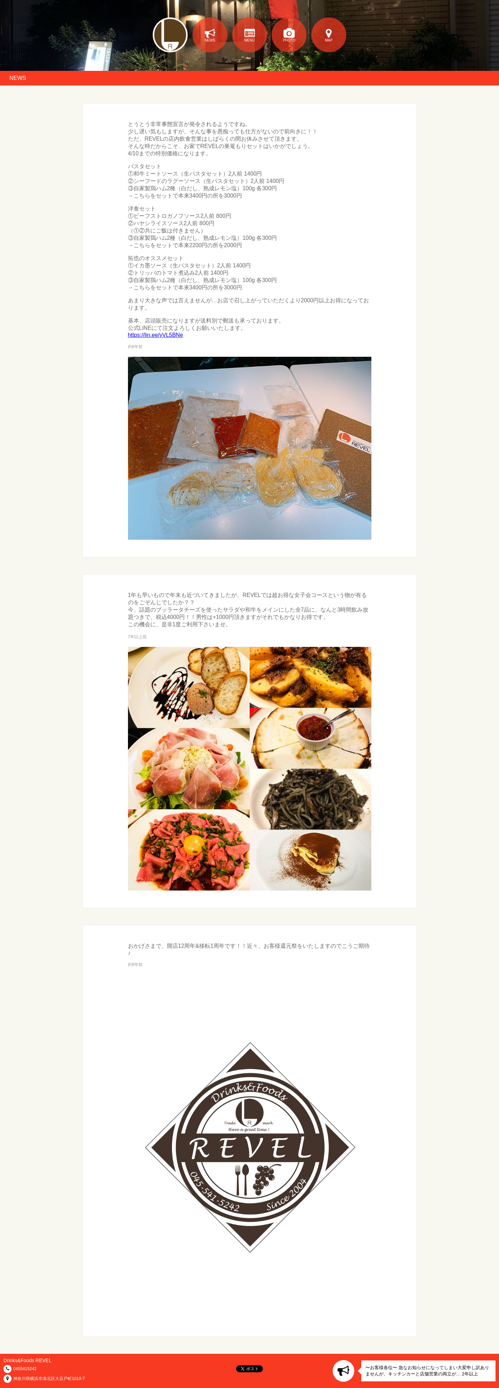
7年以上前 (137, 636)
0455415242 (25, 1368)
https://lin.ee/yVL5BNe (155, 335)
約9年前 (135, 964)
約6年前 (135, 346)
